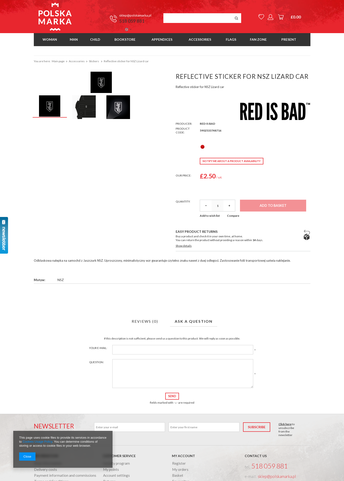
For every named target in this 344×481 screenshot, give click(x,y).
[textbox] (202, 18)
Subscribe (257, 427)
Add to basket (273, 205)
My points (111, 470)
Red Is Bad (207, 123)
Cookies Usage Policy (37, 441)
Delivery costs (45, 470)
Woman (50, 39)
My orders (180, 470)
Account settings (116, 475)
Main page (58, 61)
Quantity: (183, 201)
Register (179, 463)
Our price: (183, 175)
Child (95, 39)
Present (288, 39)
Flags (231, 39)
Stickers (94, 61)
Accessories (200, 39)
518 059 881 (131, 21)
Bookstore (124, 39)
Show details (184, 245)
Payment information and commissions (65, 475)
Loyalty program (116, 463)
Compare (233, 215)
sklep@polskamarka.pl (135, 15)
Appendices (162, 39)
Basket (177, 475)
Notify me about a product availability (232, 161)
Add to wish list (210, 215)
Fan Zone (258, 39)
